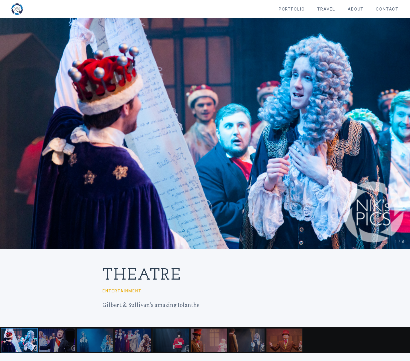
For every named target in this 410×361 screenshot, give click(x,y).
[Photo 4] (132, 340)
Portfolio (292, 9)
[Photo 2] (57, 340)
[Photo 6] (208, 340)
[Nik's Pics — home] (17, 9)
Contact (387, 9)
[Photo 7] (246, 340)
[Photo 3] (95, 340)
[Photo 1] (19, 340)
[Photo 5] (170, 340)
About (356, 9)
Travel (326, 9)
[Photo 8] (284, 340)
